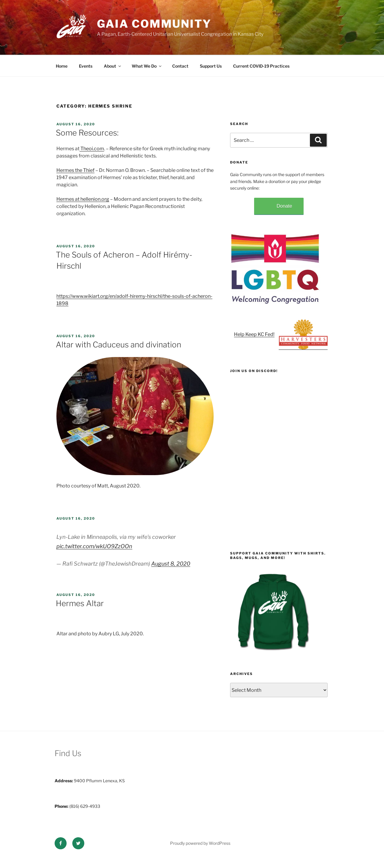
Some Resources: (87, 132)
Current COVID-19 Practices (261, 66)
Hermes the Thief (75, 170)
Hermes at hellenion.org (82, 199)
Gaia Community (154, 23)
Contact (180, 66)
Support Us (211, 66)
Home (62, 66)
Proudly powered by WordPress (200, 843)
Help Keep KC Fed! (254, 334)
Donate (284, 206)
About (113, 66)
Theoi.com (92, 148)
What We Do (147, 66)
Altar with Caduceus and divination (118, 344)
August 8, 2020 (170, 563)
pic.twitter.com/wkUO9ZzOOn (94, 546)
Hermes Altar (80, 603)
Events (85, 66)
